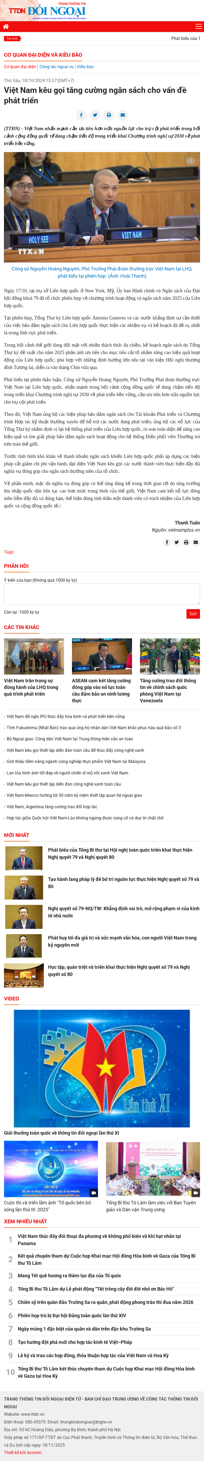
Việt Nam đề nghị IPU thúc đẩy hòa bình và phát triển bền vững (66, 716)
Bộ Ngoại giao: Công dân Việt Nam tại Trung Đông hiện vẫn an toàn (70, 738)
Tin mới (12, 38)
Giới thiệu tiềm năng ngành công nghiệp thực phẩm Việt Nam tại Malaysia (76, 761)
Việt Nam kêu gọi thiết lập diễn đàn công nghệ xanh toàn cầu (64, 784)
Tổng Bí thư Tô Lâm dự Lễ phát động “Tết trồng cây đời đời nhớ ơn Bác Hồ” (96, 1289)
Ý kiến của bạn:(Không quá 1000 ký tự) (40, 580)
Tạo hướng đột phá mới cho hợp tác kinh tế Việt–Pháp (75, 1342)
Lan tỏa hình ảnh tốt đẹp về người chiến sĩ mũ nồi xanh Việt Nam (67, 772)
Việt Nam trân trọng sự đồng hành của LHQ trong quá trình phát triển (31, 687)
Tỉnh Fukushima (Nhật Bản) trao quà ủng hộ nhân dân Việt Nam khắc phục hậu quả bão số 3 (94, 727)
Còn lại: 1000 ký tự (21, 612)
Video (11, 998)
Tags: (9, 552)
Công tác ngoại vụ (57, 66)
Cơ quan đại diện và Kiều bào (43, 55)
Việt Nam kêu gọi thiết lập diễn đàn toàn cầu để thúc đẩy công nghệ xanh (75, 750)
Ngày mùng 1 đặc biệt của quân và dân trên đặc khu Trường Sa (84, 1329)
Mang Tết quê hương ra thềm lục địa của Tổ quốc (69, 1275)
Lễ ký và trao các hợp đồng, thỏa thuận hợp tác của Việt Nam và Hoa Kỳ (93, 1355)
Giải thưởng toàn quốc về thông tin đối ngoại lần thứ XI (61, 1133)
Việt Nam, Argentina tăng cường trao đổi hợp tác (52, 806)
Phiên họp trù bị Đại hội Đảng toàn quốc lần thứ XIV (72, 1315)
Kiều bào (85, 66)
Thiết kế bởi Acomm (22, 1452)
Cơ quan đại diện (20, 66)
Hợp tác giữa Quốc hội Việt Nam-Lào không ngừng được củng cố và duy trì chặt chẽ (85, 817)
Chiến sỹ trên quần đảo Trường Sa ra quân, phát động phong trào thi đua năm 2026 (105, 1302)
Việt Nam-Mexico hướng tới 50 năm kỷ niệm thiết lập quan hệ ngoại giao (74, 795)
